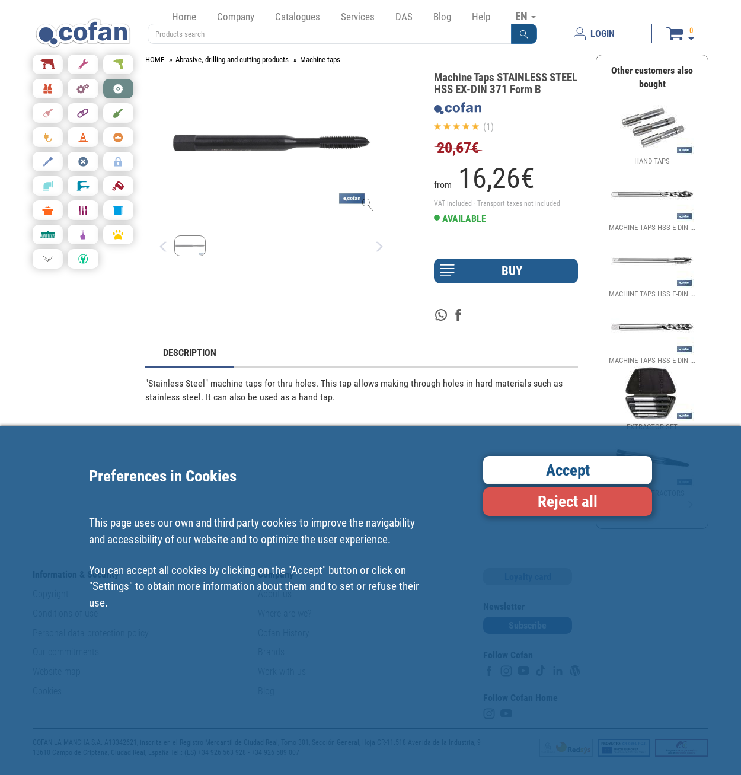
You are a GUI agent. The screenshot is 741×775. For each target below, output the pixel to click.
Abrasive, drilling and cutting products (232, 59)
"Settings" (111, 586)
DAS (404, 17)
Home (184, 17)
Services (358, 17)
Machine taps (320, 59)
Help (481, 17)
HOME (154, 59)
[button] (524, 34)
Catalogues (297, 17)
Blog (442, 17)
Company (235, 17)
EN (525, 16)
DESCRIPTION (189, 352)
